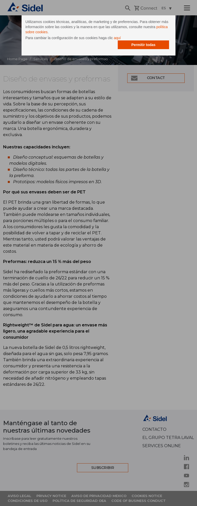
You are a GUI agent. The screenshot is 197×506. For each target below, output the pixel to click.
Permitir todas (143, 45)
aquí (117, 38)
